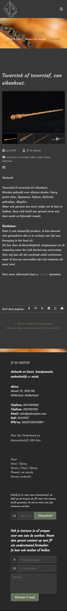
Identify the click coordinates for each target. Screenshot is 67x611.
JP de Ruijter (14, 39)
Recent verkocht (21, 476)
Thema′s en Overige (35, 39)
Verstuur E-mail (25, 597)
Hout (14, 459)
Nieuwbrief (45, 515)
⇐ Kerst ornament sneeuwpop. (33, 323)
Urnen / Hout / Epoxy (24, 468)
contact (44, 274)
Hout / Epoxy (19, 463)
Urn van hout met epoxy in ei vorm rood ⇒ (33, 328)
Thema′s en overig (22, 472)
